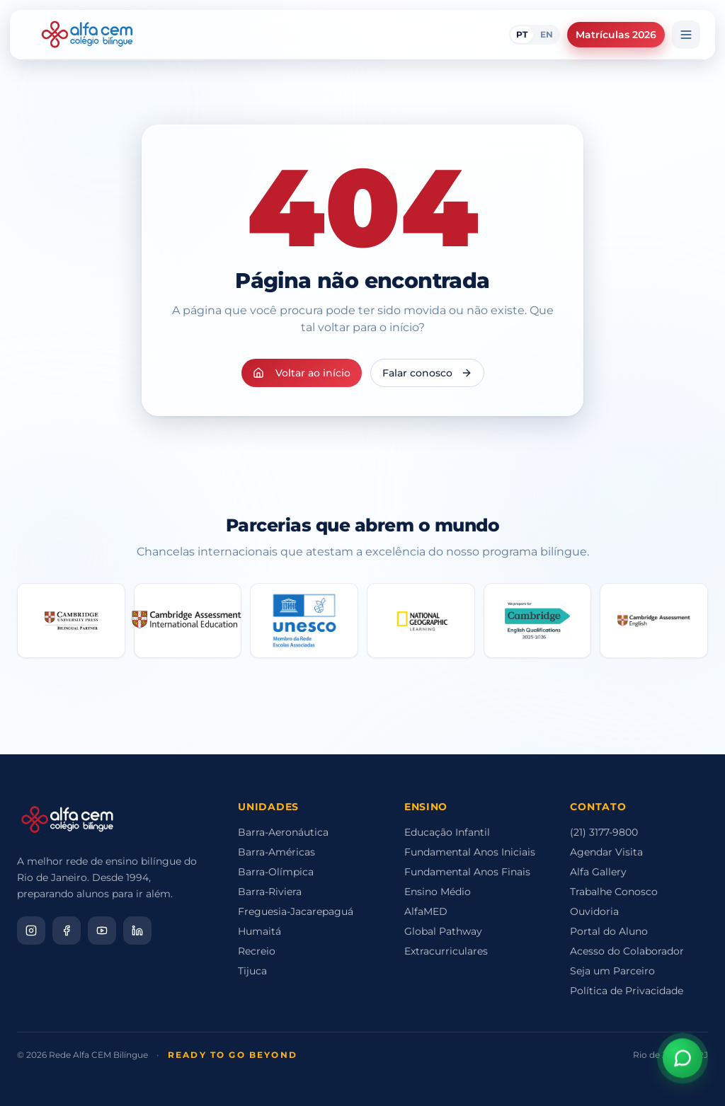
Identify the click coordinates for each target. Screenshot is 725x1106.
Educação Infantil (447, 832)
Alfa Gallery (598, 871)
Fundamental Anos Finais (467, 871)
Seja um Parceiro (612, 970)
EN (546, 34)
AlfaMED (425, 911)
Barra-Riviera (270, 891)
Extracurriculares (446, 951)
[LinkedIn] (137, 930)
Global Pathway (443, 931)
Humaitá (259, 931)
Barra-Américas (276, 852)
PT (521, 34)
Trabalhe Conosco (614, 891)
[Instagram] (31, 930)
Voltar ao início (301, 373)
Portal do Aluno (609, 931)
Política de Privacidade (626, 990)
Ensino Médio (437, 891)
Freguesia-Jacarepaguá (295, 911)
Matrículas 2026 (616, 34)
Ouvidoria (594, 911)
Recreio (256, 951)
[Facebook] (66, 930)
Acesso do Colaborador (627, 951)
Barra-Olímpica (276, 871)
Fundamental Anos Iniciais (469, 852)
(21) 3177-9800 (604, 832)
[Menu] (686, 35)
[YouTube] (102, 930)
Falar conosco (427, 373)
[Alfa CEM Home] (87, 35)
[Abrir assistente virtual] (682, 1060)
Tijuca (252, 970)
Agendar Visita (606, 852)
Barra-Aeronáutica (283, 832)
